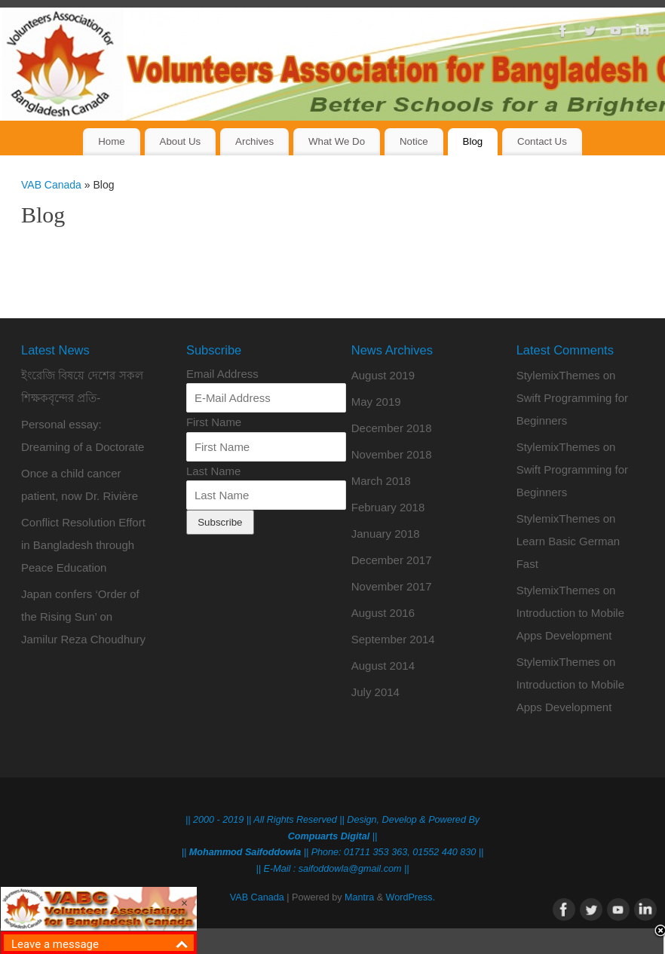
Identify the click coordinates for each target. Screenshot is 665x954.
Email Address (222, 373)
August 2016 (383, 612)
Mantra (359, 897)
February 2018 (388, 507)
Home (111, 141)
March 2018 (381, 480)
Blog (473, 141)
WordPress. (411, 897)
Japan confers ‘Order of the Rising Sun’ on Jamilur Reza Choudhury (83, 616)
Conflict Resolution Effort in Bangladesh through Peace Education (83, 545)
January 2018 (385, 533)
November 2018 (391, 454)
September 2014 (393, 639)
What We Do (336, 141)
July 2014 (375, 692)
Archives (254, 141)
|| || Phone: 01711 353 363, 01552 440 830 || (332, 852)
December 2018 (391, 428)
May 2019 (376, 401)
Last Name (213, 471)
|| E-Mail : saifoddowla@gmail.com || (332, 869)
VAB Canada (51, 185)
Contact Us (542, 141)
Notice (414, 141)
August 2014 (383, 665)
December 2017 (391, 560)
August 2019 (383, 375)
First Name (213, 422)
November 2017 (391, 586)
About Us (180, 141)
